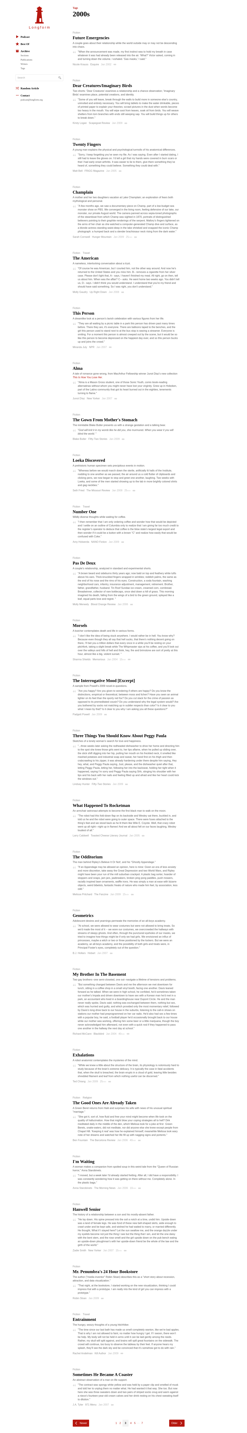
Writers (24, 64)
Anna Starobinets (82, 1188)
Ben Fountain (80, 1140)
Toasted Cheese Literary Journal (109, 835)
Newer (83, 1423)
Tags (23, 68)
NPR (92, 347)
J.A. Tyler (78, 1404)
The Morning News (104, 1188)
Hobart (91, 953)
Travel (86, 253)
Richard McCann (82, 1033)
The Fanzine (101, 894)
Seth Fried (79, 490)
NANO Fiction (99, 542)
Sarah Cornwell (81, 237)
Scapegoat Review (99, 123)
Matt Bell (78, 170)
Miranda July (80, 347)
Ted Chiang (79, 1081)
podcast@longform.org (32, 99)
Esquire (94, 64)
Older (174, 1423)
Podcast (23, 36)
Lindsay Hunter (81, 784)
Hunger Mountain (102, 237)
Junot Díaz (79, 398)
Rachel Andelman (83, 1353)
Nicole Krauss (80, 64)
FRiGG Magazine (94, 170)
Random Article (27, 88)
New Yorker (93, 398)
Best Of (22, 44)
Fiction (76, 32)
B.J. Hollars (79, 953)
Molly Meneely (81, 604)
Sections (25, 55)
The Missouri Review (98, 490)
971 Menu (90, 1404)
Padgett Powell (81, 714)
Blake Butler (79, 439)
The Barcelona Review (102, 1140)
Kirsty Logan (80, 123)
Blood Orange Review (103, 604)
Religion (87, 1097)
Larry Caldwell (81, 835)
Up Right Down (98, 292)
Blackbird (99, 1033)
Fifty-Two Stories (97, 439)
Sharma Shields (82, 659)
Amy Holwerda (81, 542)
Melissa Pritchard (82, 894)
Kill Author (100, 1353)
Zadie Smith (79, 1250)
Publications (26, 59)
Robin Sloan (80, 1298)
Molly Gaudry (80, 292)
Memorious (99, 659)
